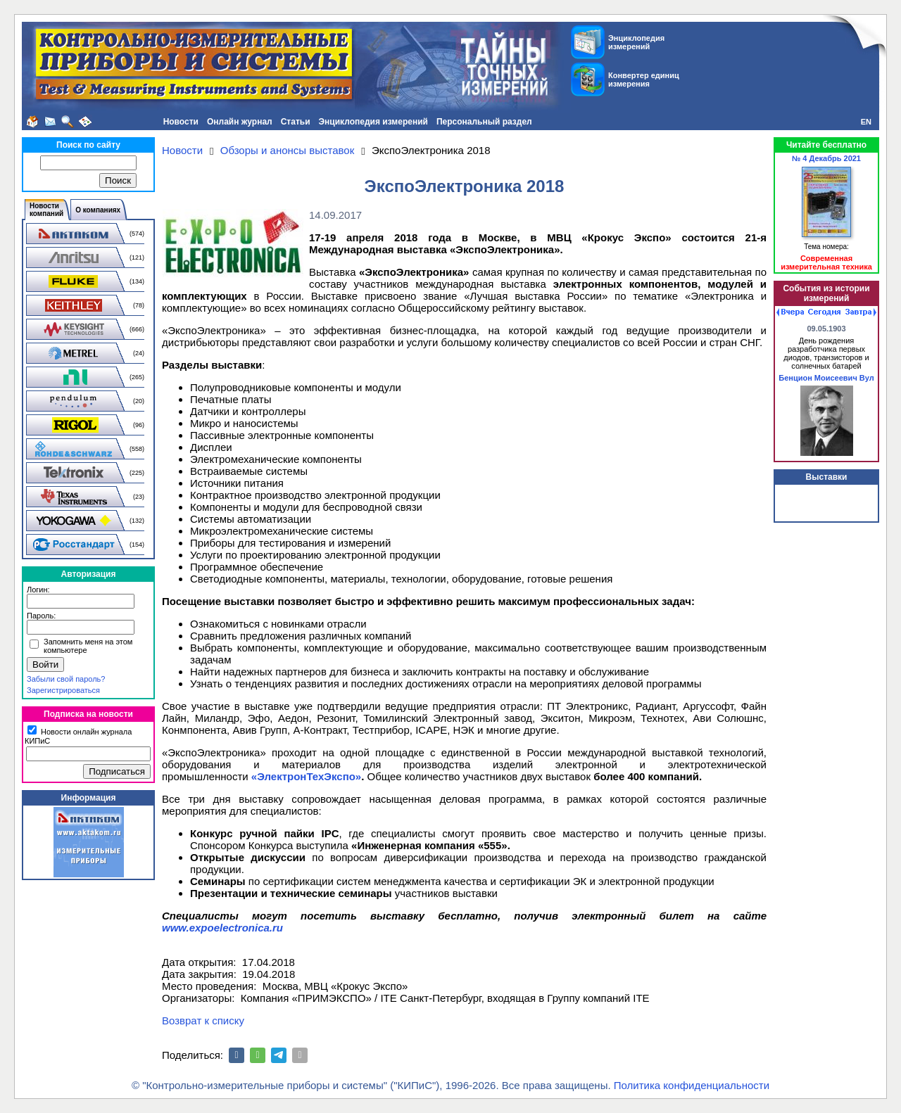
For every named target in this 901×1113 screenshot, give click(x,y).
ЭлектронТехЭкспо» (309, 776)
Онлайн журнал (239, 122)
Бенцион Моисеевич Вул (826, 378)
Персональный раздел (484, 122)
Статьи (295, 122)
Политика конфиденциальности (691, 1085)
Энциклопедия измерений (373, 122)
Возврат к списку (203, 1020)
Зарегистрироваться (63, 690)
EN (866, 121)
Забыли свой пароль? (66, 679)
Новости (181, 122)
